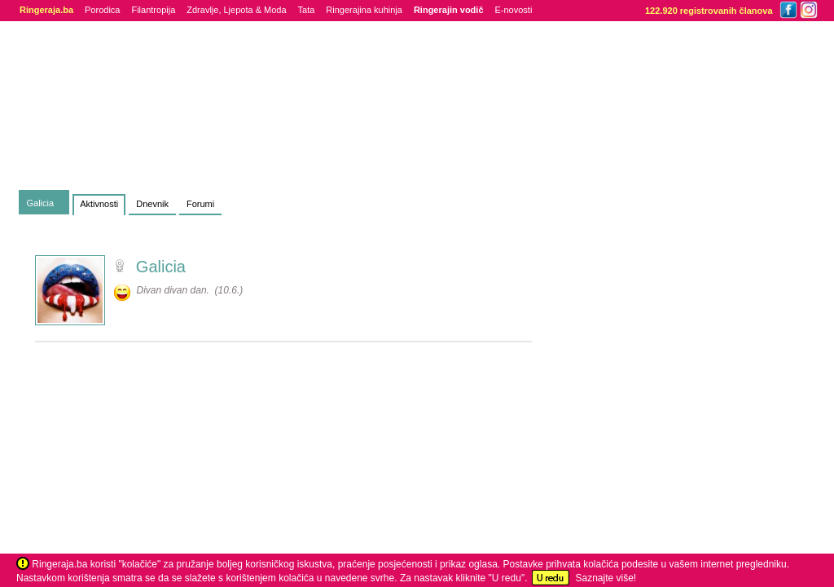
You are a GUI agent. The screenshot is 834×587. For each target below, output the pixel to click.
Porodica (102, 10)
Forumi (200, 204)
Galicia (41, 203)
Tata (306, 10)
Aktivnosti (99, 204)
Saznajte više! (605, 578)
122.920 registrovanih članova (709, 10)
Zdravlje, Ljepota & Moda (236, 10)
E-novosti (514, 10)
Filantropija (153, 10)
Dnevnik (152, 204)
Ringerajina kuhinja (364, 10)
